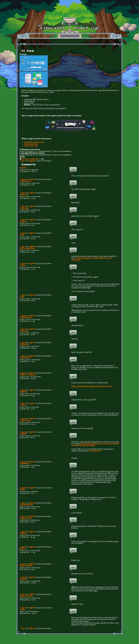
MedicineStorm (26, 566)
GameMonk (25, 464)
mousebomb (25, 358)
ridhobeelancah (26, 505)
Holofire (23, 168)
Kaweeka (23, 392)
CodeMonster (25, 318)
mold (22, 235)
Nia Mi (22, 490)
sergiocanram (26, 518)
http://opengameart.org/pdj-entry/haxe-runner (92, 386)
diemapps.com (95, 451)
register (32, 161)
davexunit (24, 195)
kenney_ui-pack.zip (30, 159)
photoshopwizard (27, 248)
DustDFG (23, 579)
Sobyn (22, 610)
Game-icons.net (31, 146)
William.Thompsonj (28, 375)
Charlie (23, 265)
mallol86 (23, 434)
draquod (23, 222)
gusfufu (23, 549)
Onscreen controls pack (34, 142)
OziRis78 (23, 533)
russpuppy (24, 208)
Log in (23, 161)
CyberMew (24, 344)
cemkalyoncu (25, 181)
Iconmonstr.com (31, 144)
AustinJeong (25, 420)
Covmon (23, 405)
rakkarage (24, 331)
